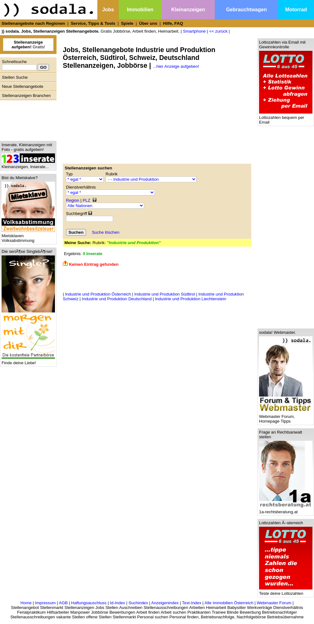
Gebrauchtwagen (246, 9)
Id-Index (117, 602)
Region (72, 200)
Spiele (127, 23)
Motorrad (296, 9)
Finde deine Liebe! (28, 361)
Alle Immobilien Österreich (228, 602)
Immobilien (140, 9)
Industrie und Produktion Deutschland (117, 298)
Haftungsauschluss (89, 602)
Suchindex (138, 602)
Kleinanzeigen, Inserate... (28, 165)
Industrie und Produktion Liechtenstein (190, 298)
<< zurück (218, 31)
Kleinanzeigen (188, 9)
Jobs (108, 9)
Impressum (45, 602)
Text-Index (192, 602)
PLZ (86, 200)
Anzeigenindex (165, 602)
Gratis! (28, 44)
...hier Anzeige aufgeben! (176, 66)
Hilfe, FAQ (173, 23)
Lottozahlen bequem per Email (285, 118)
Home (26, 602)
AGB (63, 602)
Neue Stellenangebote (22, 86)
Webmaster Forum (274, 602)
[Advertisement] (27, 119)
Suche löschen (105, 232)
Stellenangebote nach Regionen (33, 23)
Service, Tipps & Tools (93, 23)
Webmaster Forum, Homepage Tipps (285, 417)
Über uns (148, 23)
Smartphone (194, 31)
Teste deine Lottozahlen (285, 591)
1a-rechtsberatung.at (285, 510)
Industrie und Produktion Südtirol (164, 294)
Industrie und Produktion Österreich (98, 294)
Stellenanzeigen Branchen (26, 95)
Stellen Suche (15, 77)
